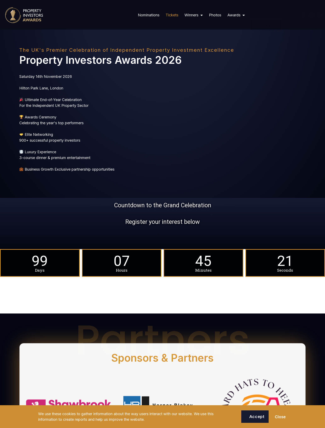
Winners (193, 15)
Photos (215, 15)
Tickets (172, 15)
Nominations (148, 15)
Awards (236, 15)
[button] (266, 15)
